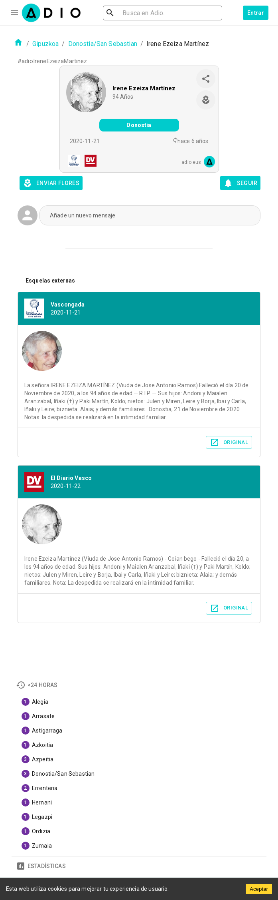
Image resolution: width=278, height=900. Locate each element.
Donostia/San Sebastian (102, 44)
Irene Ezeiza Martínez (144, 88)
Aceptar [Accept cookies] (259, 889)
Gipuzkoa (45, 44)
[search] (136, 13)
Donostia (138, 125)
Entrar (255, 13)
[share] (205, 78)
